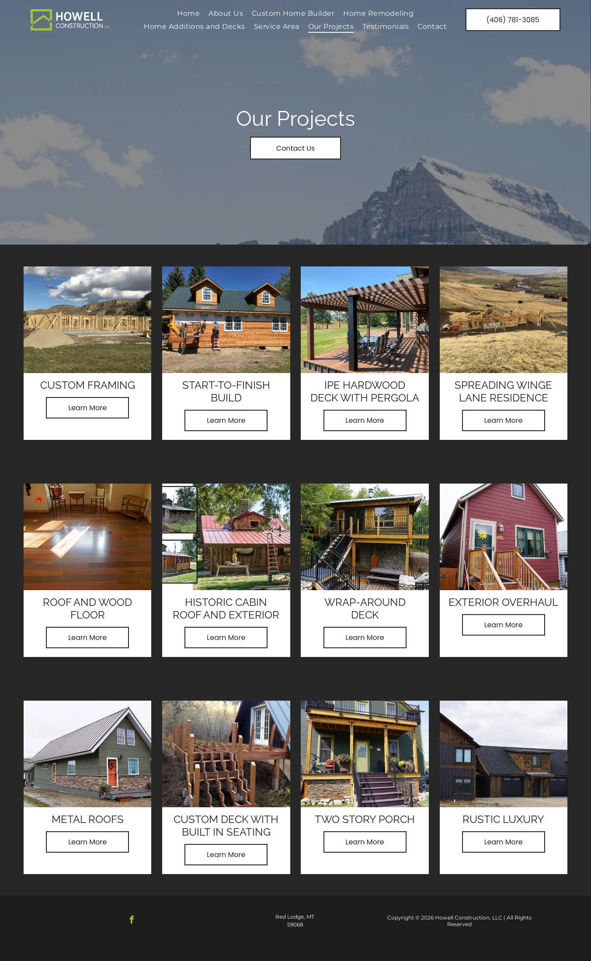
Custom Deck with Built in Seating (226, 825)
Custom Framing (87, 385)
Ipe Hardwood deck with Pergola (364, 391)
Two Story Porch (365, 819)
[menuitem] (188, 13)
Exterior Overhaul (503, 602)
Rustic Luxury (503, 819)
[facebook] (131, 921)
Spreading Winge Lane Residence (503, 391)
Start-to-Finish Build (226, 391)
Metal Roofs (88, 819)
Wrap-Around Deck (365, 608)
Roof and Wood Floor (87, 608)
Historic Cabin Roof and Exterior (226, 608)
